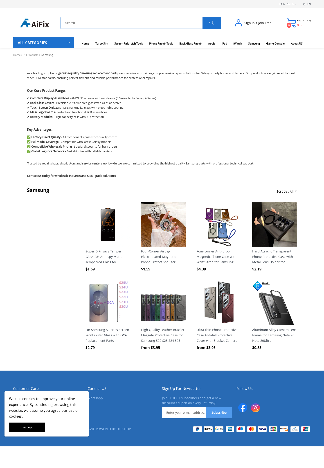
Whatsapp (95, 398)
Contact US (97, 388)
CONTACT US (287, 4)
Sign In (249, 23)
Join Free (264, 23)
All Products (31, 55)
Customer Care (26, 388)
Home (17, 55)
